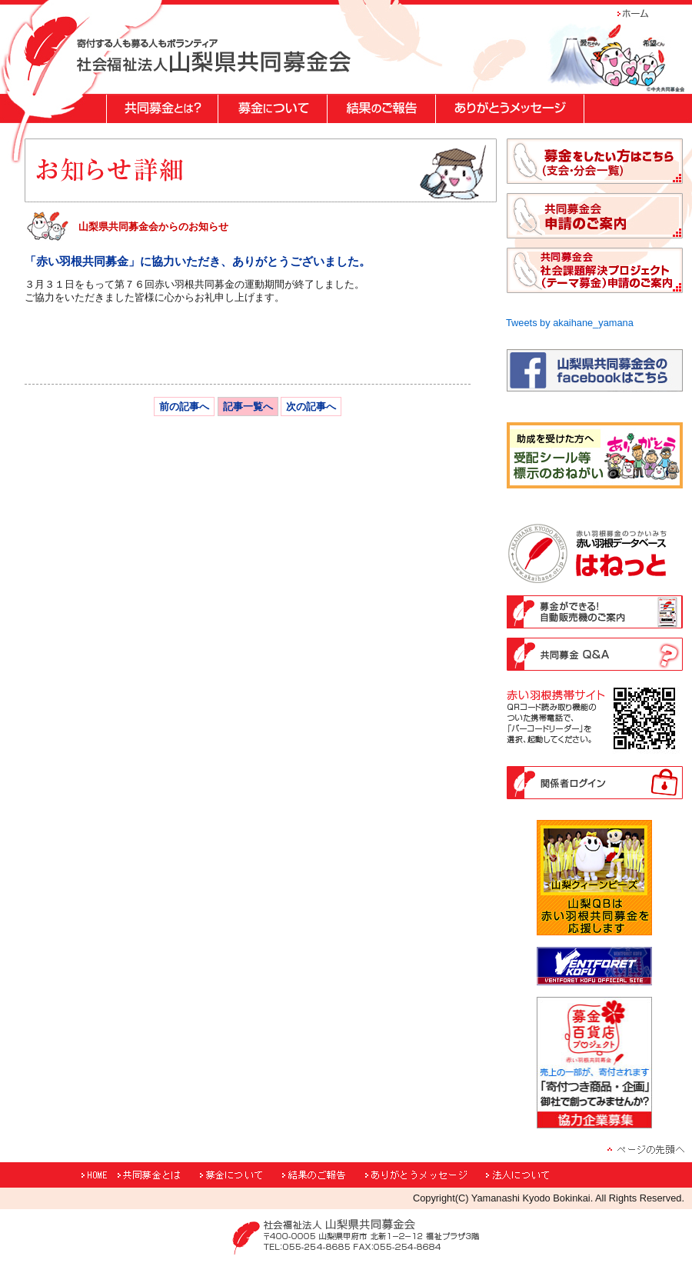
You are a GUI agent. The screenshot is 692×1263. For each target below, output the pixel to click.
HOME (97, 1175)
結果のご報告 (322, 1175)
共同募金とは (156, 1175)
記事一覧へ (248, 406)
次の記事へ (311, 406)
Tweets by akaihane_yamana (570, 322)
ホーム (642, 13)
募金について (239, 1175)
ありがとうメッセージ (424, 1175)
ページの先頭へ (645, 1149)
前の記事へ (184, 406)
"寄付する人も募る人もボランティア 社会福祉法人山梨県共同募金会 (214, 55)
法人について (542, 1175)
